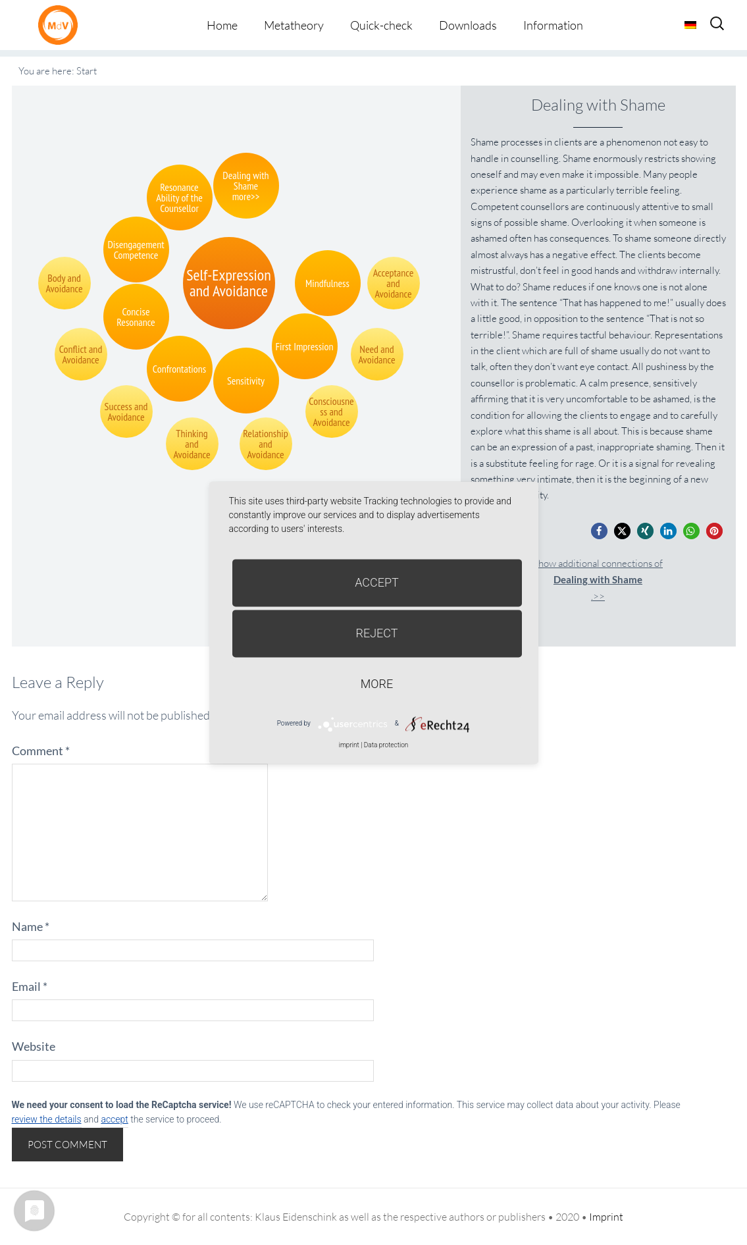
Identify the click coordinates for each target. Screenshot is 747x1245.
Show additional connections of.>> (598, 579)
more (377, 684)
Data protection (386, 745)
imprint (349, 745)
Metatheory (294, 25)
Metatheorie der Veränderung (61, 24)
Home (222, 25)
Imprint (606, 1216)
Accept (377, 582)
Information (553, 25)
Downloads (468, 25)
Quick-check (381, 25)
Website (33, 1046)
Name (30, 926)
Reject (376, 633)
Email (29, 986)
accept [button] (114, 1119)
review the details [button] (47, 1119)
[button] (599, 531)
